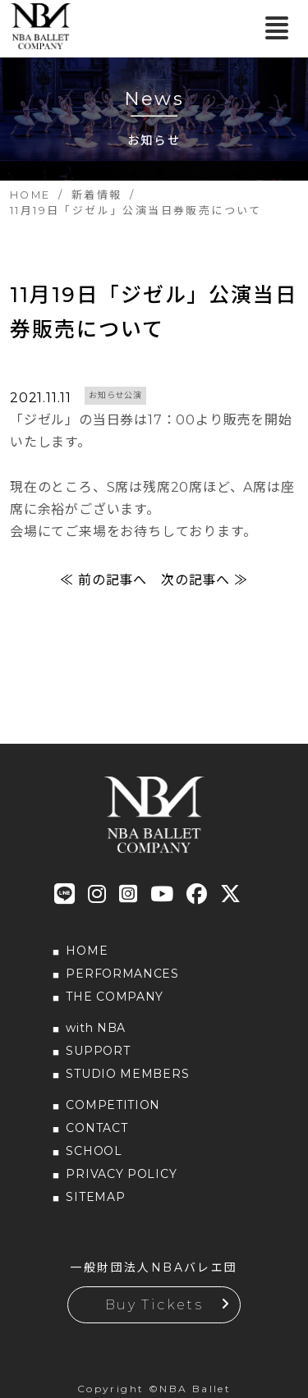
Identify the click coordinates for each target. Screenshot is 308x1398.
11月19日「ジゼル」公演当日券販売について (153, 311)
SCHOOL (94, 1151)
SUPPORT (98, 1050)
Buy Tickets (154, 1305)
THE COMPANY (114, 996)
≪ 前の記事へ (103, 580)
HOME (87, 950)
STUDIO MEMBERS (127, 1073)
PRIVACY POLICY (121, 1174)
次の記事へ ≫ (204, 580)
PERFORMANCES (122, 973)
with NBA (96, 1027)
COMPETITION (113, 1105)
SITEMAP (95, 1196)
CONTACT (96, 1128)
